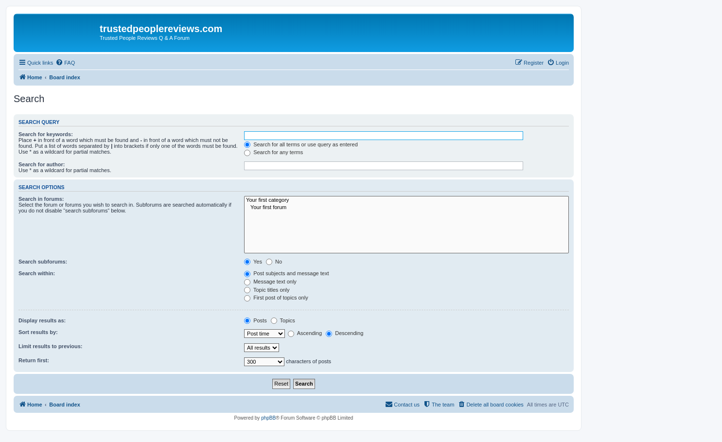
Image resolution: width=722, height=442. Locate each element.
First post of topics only (276, 298)
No (274, 262)
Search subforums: (42, 262)
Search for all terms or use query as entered (301, 144)
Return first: (33, 360)
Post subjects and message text (286, 273)
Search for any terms (273, 152)
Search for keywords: (45, 134)
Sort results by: (38, 332)
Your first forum (406, 207)
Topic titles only (266, 290)
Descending (344, 333)
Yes (253, 262)
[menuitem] (65, 63)
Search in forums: (41, 199)
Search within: (36, 273)
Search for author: (41, 164)
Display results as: (42, 320)
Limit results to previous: (50, 346)
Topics (283, 320)
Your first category (406, 200)
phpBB (268, 418)
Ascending (305, 333)
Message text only (270, 281)
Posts (255, 320)
